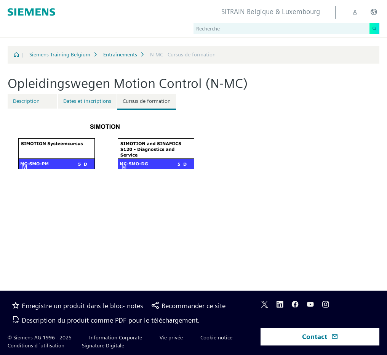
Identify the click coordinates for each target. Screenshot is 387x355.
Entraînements (120, 54)
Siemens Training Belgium (59, 54)
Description (26, 101)
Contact (320, 337)
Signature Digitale (103, 345)
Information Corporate (115, 337)
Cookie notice (216, 337)
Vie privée (171, 337)
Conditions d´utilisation (36, 345)
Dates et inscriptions (87, 101)
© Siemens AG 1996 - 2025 (40, 337)
